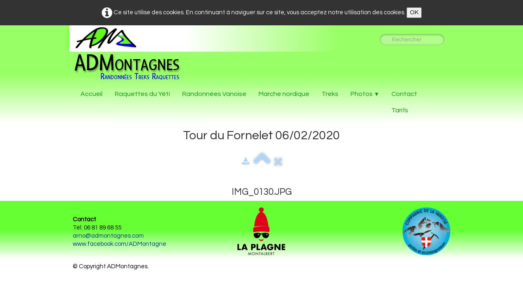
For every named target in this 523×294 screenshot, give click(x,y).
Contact (404, 94)
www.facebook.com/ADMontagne (119, 244)
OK (414, 12)
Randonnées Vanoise (214, 94)
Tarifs (399, 110)
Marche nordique (284, 94)
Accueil (91, 94)
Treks (330, 94)
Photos (365, 94)
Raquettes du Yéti (142, 94)
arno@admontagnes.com (108, 236)
